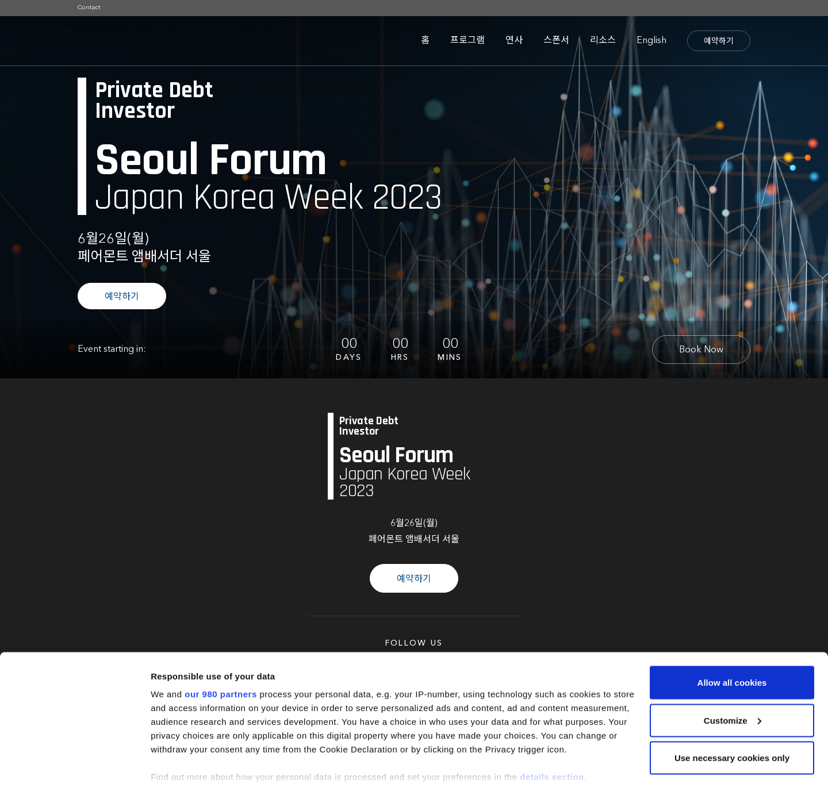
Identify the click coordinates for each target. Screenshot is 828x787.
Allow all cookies (732, 626)
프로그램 (467, 40)
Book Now (701, 350)
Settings (168, 764)
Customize (732, 664)
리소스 (603, 40)
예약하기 (719, 41)
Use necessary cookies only (731, 701)
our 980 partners (221, 637)
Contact (89, 8)
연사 (514, 40)
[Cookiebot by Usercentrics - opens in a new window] (74, 764)
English (651, 40)
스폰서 (556, 40)
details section (552, 720)
